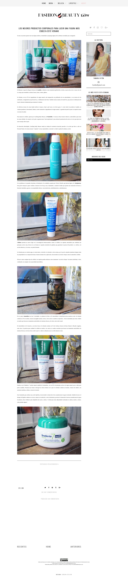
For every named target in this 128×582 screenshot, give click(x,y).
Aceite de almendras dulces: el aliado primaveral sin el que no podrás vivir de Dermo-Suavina (99, 105)
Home (48, 546)
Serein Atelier (67, 574)
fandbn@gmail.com (98, 85)
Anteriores (76, 546)
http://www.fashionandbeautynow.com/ (69, 563)
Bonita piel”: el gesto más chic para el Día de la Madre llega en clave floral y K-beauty (98, 134)
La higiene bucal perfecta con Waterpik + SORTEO (99, 149)
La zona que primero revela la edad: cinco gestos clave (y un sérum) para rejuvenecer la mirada (99, 120)
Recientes (22, 546)
